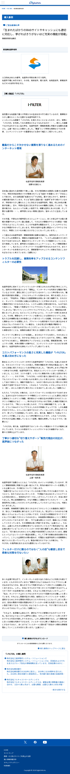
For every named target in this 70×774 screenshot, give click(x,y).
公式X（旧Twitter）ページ (25, 742)
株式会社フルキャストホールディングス (36, 682)
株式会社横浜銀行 (36, 671)
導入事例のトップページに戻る (52, 648)
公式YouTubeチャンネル (45, 742)
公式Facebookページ (35, 742)
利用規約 (7, 765)
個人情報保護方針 (10, 759)
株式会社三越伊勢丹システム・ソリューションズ (36, 661)
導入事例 (9, 8)
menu (3, 2)
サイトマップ (8, 753)
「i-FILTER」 (20, 93)
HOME (3, 8)
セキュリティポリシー (11, 762)
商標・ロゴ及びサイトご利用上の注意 (17, 756)
